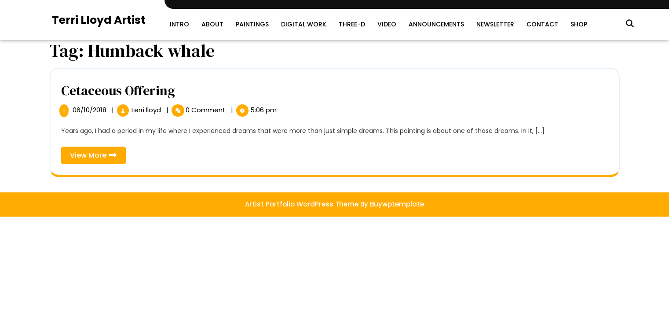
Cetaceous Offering (118, 90)
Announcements (436, 24)
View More (98, 157)
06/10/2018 (90, 109)
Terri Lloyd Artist (99, 20)
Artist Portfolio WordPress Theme (301, 204)
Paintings (252, 24)
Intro (179, 24)
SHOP (578, 24)
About (212, 24)
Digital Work (303, 24)
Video (386, 24)
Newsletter (495, 24)
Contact (542, 24)
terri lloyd (147, 109)
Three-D (352, 24)
